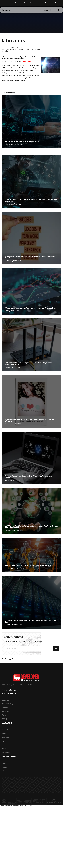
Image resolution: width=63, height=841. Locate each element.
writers (9, 2)
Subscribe (5, 730)
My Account (6, 767)
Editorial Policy (7, 704)
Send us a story (28, 2)
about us (5, 700)
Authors (5, 707)
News (4, 748)
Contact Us (6, 763)
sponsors (17, 2)
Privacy (4, 719)
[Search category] (47, 10)
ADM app (5, 771)
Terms (4, 715)
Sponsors (5, 737)
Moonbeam (12, 690)
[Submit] (58, 10)
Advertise (5, 711)
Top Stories (6, 752)
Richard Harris (26, 61)
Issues (4, 733)
